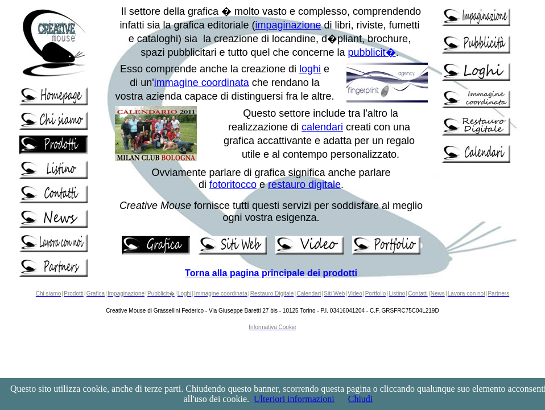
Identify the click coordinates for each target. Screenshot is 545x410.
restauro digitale (304, 184)
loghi (310, 69)
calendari (322, 127)
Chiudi (360, 399)
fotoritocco (233, 184)
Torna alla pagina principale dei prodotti (271, 273)
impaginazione (288, 25)
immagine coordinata (201, 82)
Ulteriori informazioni (294, 399)
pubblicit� (372, 52)
